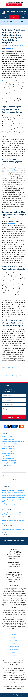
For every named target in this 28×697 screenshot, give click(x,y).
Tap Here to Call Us (14, 5)
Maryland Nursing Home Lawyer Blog (13, 497)
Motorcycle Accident (9, 463)
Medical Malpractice (9, 444)
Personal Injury (8, 451)
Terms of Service (14, 646)
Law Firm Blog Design (14, 695)
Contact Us (14, 653)
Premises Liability (8, 446)
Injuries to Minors (8, 453)
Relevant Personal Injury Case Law (13, 441)
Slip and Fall (6, 456)
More (23, 17)
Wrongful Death (8, 439)
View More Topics (7, 465)
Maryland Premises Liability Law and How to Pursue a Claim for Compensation (13, 522)
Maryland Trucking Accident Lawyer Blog (14, 495)
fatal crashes (11, 223)
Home (4, 17)
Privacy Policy (14, 640)
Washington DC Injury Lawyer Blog (12, 504)
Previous (6, 376)
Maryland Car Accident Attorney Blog (13, 490)
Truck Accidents (8, 458)
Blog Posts (14, 656)
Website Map (14, 649)
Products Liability (8, 448)
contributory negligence (11, 170)
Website (14, 637)
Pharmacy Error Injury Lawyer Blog (12, 493)
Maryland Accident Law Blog (14, 12)
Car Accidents (10, 367)
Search (14, 480)
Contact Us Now (14, 417)
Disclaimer (14, 643)
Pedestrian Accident (9, 460)
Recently (5, 81)
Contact (14, 17)
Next (20, 376)
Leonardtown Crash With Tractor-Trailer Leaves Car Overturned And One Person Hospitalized (14, 531)
